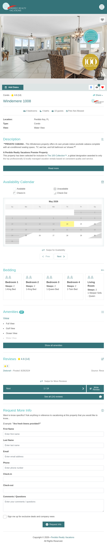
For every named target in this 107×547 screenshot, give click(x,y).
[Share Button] (98, 95)
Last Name (8, 440)
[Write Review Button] (95, 388)
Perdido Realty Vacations (62, 537)
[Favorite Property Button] (102, 19)
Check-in (7, 474)
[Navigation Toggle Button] (101, 7)
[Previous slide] (46, 256)
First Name (8, 429)
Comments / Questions (14, 496)
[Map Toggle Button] (91, 87)
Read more (53, 168)
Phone (6, 463)
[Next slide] (60, 256)
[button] (3, 48)
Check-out (8, 485)
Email (6, 451)
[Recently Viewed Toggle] (96, 87)
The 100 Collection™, (57, 155)
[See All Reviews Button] (53, 397)
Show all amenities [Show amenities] (53, 345)
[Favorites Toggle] (102, 87)
